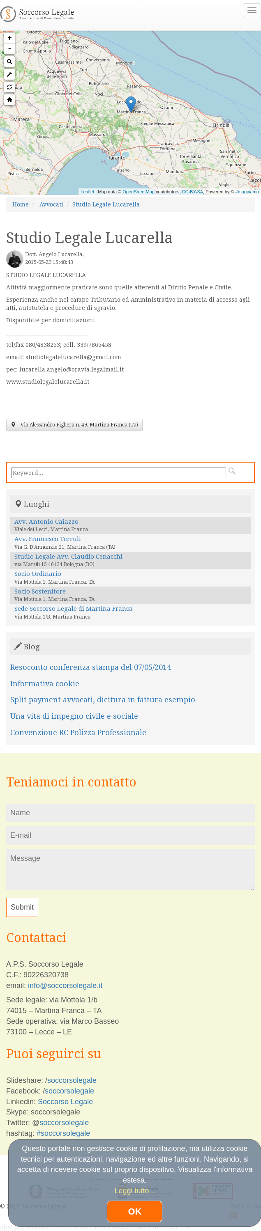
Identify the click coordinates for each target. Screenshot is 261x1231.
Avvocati (51, 204)
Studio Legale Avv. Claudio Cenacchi (68, 556)
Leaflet (87, 191)
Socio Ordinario (37, 574)
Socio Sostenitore (40, 591)
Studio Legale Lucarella (106, 204)
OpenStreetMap (138, 191)
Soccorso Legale (65, 1102)
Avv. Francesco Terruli (47, 539)
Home (20, 204)
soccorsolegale (72, 1080)
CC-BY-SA (192, 191)
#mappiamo (247, 191)
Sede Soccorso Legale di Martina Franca (73, 608)
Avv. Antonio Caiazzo (46, 521)
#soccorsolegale (63, 1133)
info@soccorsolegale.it (65, 985)
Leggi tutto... (134, 1191)
